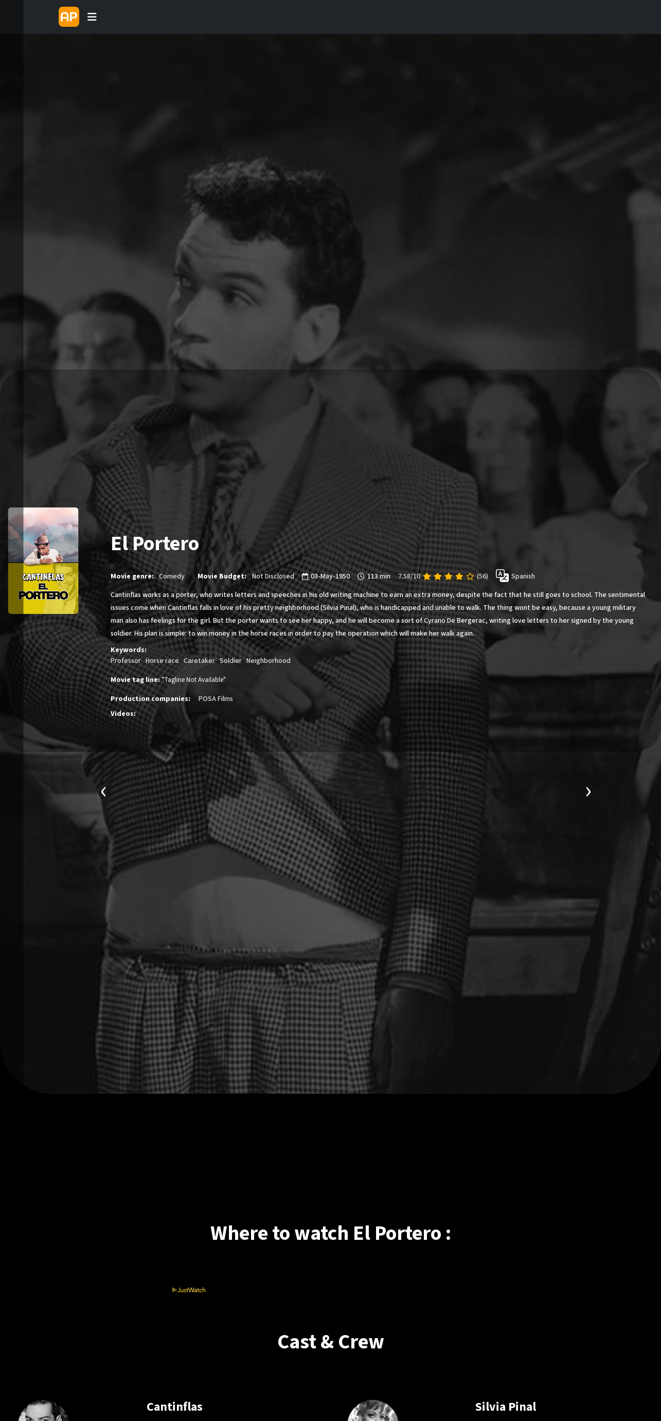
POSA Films (216, 699)
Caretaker (199, 661)
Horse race (162, 661)
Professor (126, 661)
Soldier (231, 661)
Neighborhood (268, 661)
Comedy (172, 576)
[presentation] (104, 790)
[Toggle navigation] (92, 17)
